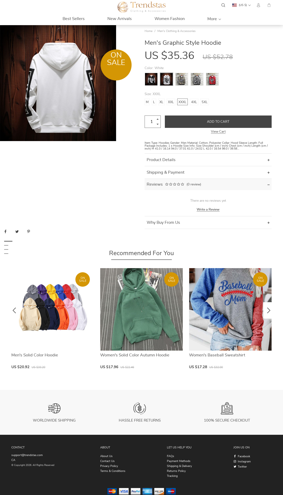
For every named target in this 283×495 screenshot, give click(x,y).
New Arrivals (119, 19)
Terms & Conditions (112, 471)
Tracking (172, 476)
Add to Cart (218, 121)
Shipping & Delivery (179, 466)
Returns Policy (176, 471)
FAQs (170, 456)
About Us (106, 456)
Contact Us (107, 461)
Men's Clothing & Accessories (176, 31)
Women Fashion (170, 19)
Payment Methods (178, 461)
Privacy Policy (109, 466)
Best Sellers (74, 19)
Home (148, 31)
